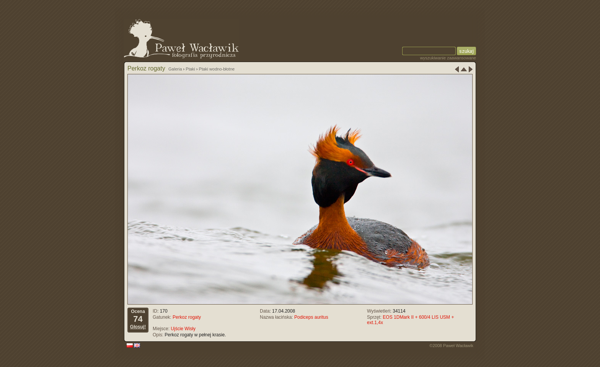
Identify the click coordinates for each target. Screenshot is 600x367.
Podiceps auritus (311, 317)
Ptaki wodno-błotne (217, 69)
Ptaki (190, 69)
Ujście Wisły (183, 328)
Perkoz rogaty (187, 317)
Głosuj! (138, 326)
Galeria (175, 69)
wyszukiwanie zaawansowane (448, 58)
